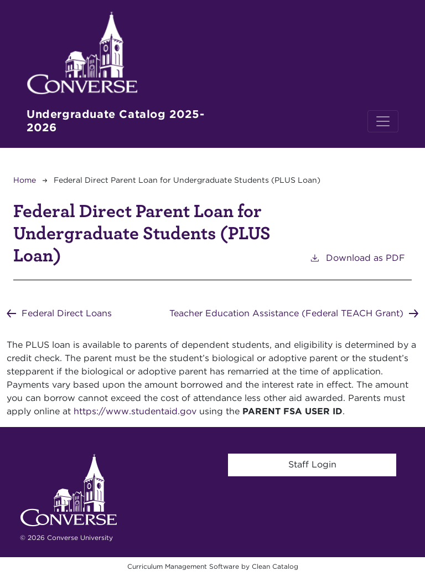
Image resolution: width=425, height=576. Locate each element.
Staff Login (312, 464)
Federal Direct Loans (67, 313)
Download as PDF (357, 257)
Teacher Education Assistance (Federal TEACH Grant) (286, 313)
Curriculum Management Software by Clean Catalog (212, 566)
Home (24, 180)
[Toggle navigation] (382, 121)
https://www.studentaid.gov (135, 411)
